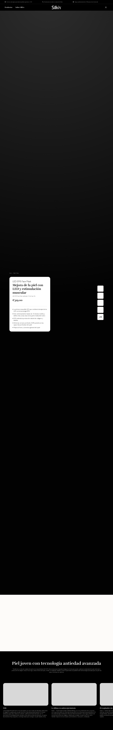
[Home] (56, 7)
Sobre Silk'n (19, 7)
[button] (100, 317)
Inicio (10, 273)
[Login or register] (106, 7)
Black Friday (16, 273)
